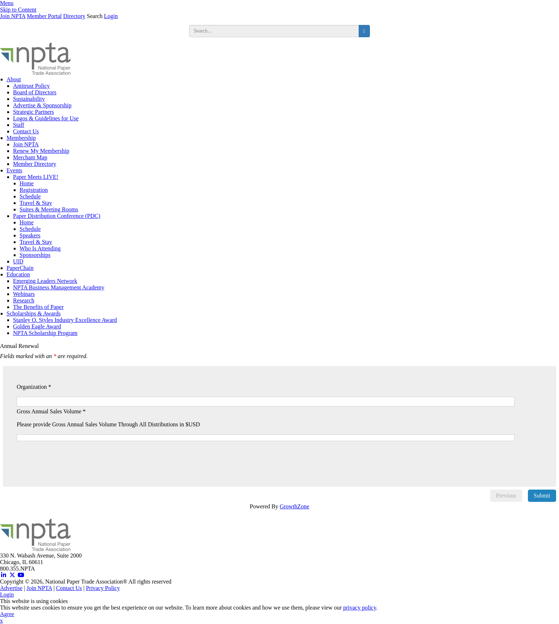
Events (14, 170)
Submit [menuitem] (542, 495)
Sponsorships (35, 255)
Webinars (24, 294)
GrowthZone (294, 506)
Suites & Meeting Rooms (49, 209)
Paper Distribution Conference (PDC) (56, 216)
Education (18, 274)
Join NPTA (12, 16)
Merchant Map (30, 157)
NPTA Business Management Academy (58, 287)
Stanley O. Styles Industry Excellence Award (65, 320)
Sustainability (29, 99)
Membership (21, 138)
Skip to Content (18, 10)
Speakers (30, 235)
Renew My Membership (41, 151)
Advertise (11, 588)
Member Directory (34, 164)
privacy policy (359, 607)
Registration (34, 190)
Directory (74, 16)
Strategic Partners (33, 112)
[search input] (274, 31)
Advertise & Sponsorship (42, 105)
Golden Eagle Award (37, 326)
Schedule (30, 196)
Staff (18, 125)
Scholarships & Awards (34, 313)
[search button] (364, 31)
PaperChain (20, 268)
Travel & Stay (36, 203)
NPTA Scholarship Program (45, 333)
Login (111, 16)
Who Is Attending (40, 248)
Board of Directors (34, 92)
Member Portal (44, 16)
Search (95, 16)
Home (27, 183)
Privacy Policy (103, 588)
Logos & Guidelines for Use (45, 118)
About (14, 79)
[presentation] (75, 455)
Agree (7, 614)
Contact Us (26, 131)
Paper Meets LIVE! (35, 177)
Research (23, 300)
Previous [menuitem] (506, 495)
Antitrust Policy (31, 86)
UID (18, 261)
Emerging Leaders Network (45, 281)
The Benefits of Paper (38, 307)
